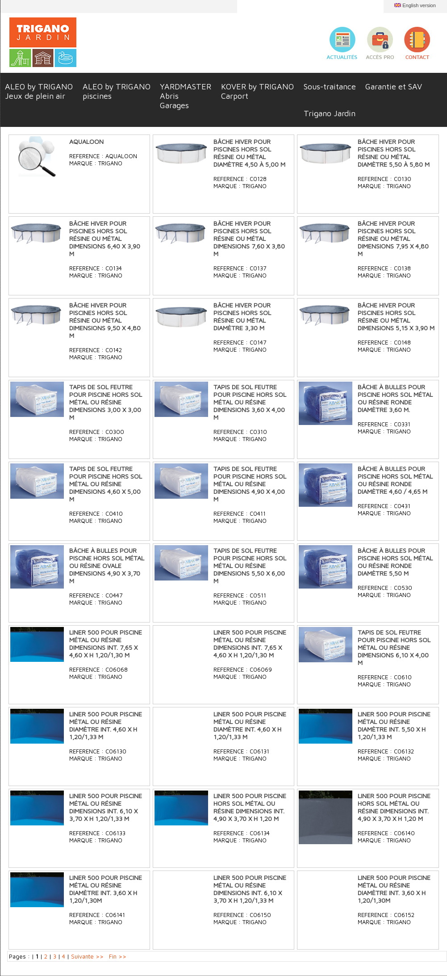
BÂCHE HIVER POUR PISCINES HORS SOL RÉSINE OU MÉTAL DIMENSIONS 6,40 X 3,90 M (104, 238)
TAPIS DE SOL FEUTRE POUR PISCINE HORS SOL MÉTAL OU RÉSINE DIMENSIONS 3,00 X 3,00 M (105, 402)
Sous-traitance (330, 86)
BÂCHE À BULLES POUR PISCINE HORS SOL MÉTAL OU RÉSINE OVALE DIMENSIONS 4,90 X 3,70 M (106, 566)
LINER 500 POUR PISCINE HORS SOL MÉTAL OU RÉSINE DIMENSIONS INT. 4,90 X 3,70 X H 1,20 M (249, 807)
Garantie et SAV (393, 86)
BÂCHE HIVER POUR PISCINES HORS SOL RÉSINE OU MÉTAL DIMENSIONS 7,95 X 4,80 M (393, 238)
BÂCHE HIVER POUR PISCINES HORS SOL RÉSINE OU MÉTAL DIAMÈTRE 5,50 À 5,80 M (394, 153)
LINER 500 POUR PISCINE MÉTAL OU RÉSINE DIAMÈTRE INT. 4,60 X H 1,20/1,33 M (105, 725)
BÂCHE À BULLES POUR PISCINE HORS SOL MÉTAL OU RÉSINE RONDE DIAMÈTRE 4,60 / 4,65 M (395, 480)
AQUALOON (86, 141)
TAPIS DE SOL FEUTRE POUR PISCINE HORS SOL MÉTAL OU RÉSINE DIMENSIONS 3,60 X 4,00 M (249, 402)
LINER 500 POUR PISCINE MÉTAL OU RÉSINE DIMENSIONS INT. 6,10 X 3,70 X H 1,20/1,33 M (105, 807)
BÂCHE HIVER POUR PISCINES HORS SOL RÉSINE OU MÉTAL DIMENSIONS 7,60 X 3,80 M (249, 238)
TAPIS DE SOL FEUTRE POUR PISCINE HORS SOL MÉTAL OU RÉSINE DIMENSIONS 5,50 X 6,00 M (249, 566)
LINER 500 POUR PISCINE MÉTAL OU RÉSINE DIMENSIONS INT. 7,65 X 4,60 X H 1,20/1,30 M (105, 643)
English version (419, 5)
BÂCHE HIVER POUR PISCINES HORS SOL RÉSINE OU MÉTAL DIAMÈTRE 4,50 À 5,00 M (249, 153)
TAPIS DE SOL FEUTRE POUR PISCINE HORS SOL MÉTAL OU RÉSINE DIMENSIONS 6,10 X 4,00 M (394, 647)
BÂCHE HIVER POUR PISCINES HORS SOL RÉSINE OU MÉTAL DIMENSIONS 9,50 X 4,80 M (105, 320)
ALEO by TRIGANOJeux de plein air (39, 91)
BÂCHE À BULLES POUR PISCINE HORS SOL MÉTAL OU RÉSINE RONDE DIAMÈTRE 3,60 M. (395, 398)
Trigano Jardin (329, 113)
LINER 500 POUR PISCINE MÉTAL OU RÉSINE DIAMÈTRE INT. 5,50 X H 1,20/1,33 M (394, 725)
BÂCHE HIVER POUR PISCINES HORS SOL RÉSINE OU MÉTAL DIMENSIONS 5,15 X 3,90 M (396, 316)
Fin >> (117, 956)
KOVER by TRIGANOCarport (257, 91)
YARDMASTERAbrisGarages (185, 96)
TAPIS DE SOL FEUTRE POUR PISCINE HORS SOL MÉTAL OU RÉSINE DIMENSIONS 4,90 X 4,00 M (249, 484)
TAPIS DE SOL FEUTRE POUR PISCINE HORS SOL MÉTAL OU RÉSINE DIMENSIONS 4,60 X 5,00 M (105, 484)
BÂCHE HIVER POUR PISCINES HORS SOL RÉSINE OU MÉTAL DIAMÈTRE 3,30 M (242, 316)
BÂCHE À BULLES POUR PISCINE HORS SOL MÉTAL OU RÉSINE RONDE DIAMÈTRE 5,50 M (395, 562)
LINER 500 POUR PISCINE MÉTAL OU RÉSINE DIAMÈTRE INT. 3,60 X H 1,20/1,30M (105, 889)
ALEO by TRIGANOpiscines (116, 91)
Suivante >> (87, 956)
